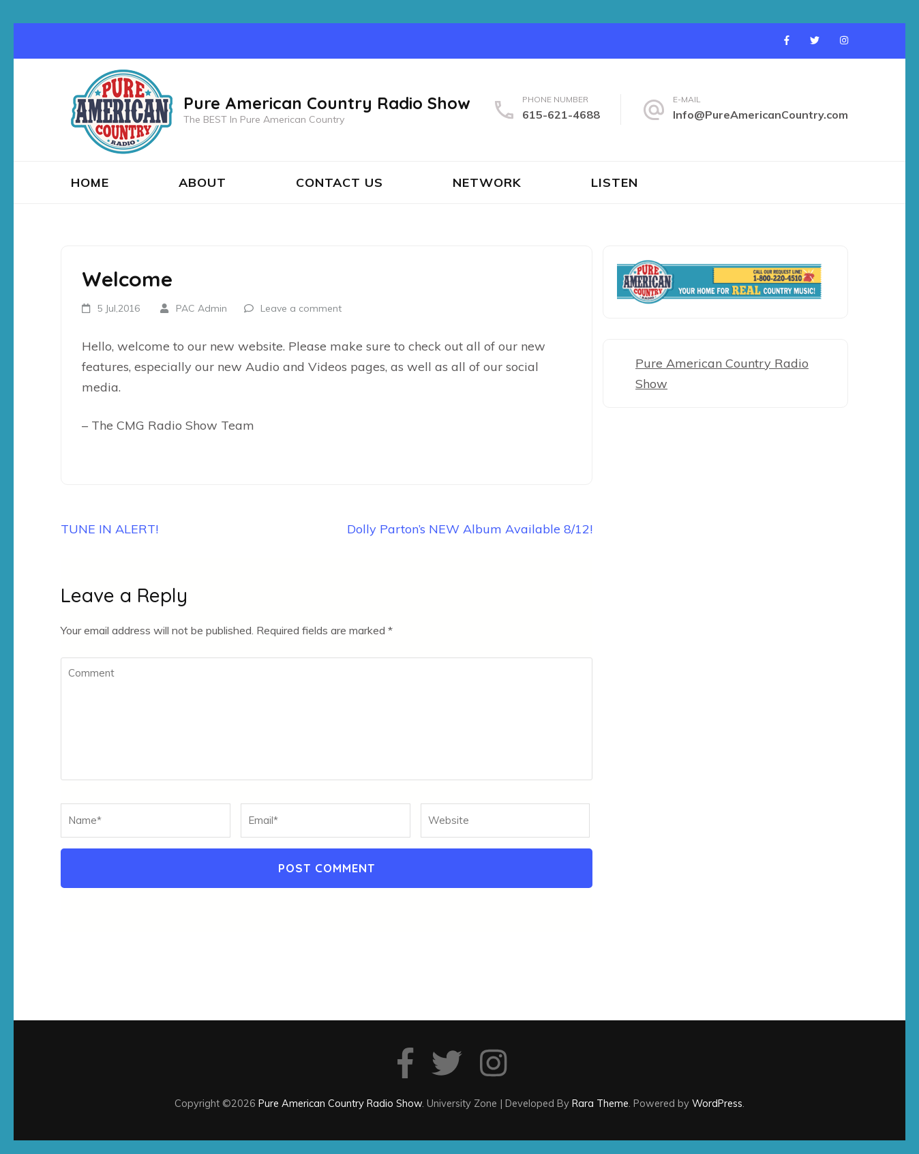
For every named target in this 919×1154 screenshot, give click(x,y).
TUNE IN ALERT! (109, 529)
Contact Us (339, 182)
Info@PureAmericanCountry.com (760, 114)
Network (487, 182)
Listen (614, 182)
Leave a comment (301, 308)
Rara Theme (600, 1103)
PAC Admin (201, 308)
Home (90, 182)
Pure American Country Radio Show (326, 103)
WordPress (717, 1103)
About (202, 182)
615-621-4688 (561, 114)
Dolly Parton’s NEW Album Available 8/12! (469, 529)
